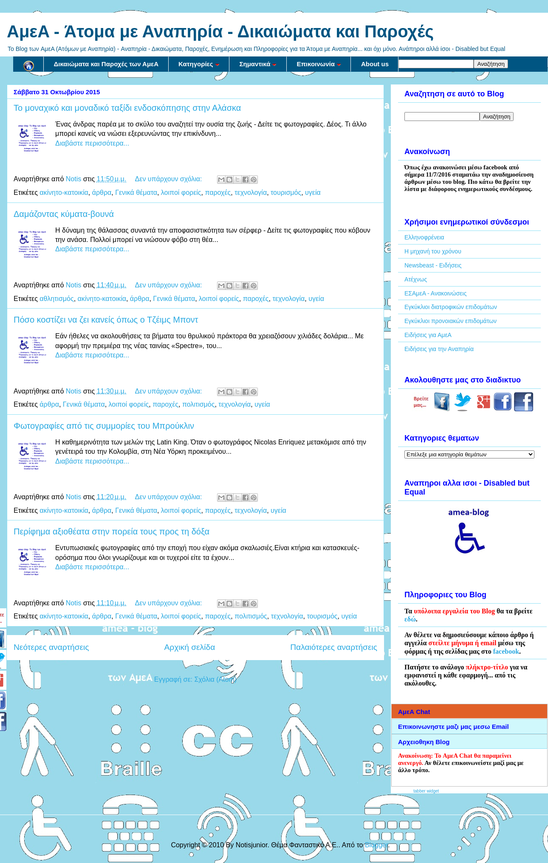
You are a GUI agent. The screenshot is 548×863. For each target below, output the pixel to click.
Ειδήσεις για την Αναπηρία (439, 349)
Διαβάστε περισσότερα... (92, 143)
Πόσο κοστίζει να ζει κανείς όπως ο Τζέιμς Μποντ (106, 319)
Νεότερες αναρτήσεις (51, 647)
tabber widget (426, 791)
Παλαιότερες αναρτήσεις (333, 647)
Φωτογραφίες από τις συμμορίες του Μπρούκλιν (104, 425)
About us (375, 63)
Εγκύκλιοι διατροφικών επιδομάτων (450, 307)
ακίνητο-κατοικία (64, 192)
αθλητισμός (56, 298)
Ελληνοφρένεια (424, 237)
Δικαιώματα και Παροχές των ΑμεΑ (106, 63)
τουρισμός (286, 192)
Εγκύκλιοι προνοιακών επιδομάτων (450, 321)
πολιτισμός (198, 404)
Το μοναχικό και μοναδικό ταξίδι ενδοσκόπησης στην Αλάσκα (127, 107)
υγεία (313, 192)
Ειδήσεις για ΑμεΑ (428, 335)
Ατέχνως (415, 279)
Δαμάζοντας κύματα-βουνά (64, 214)
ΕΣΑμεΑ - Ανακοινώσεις (435, 293)
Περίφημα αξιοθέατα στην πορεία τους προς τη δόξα (111, 531)
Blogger (376, 845)
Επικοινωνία (319, 63)
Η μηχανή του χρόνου (432, 251)
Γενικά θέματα (136, 192)
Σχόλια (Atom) (215, 679)
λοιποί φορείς (181, 192)
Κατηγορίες (198, 63)
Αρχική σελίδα (189, 647)
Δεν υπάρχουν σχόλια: (169, 179)
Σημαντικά (258, 63)
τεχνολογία (250, 192)
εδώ (410, 619)
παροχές (218, 192)
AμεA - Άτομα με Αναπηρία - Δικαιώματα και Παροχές (220, 31)
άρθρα (102, 192)
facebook (506, 651)
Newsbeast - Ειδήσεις (432, 265)
